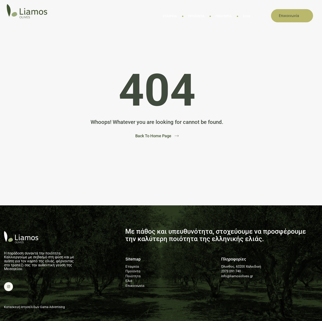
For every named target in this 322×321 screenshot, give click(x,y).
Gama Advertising (52, 307)
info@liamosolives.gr (237, 276)
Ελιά (246, 16)
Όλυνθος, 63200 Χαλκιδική (241, 267)
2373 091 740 (231, 271)
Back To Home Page (153, 136)
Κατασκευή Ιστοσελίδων (21, 307)
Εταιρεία (170, 16)
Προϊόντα (196, 16)
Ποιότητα (224, 16)
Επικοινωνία (134, 286)
